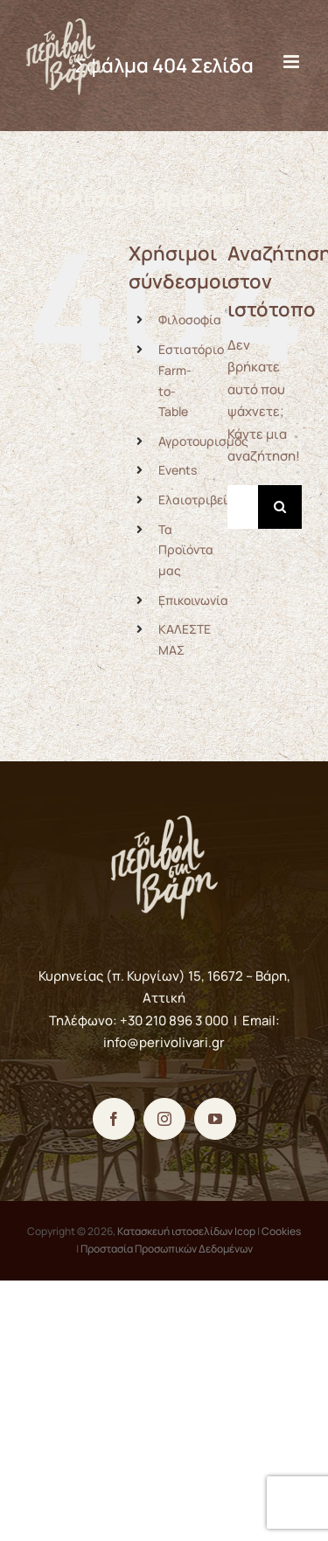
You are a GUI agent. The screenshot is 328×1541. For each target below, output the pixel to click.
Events (177, 470)
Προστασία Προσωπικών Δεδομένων (166, 1248)
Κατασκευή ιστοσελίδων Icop (186, 1231)
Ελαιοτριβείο (196, 499)
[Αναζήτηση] (280, 507)
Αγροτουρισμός (203, 441)
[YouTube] (215, 1119)
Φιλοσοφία (189, 319)
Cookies (281, 1231)
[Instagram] (164, 1119)
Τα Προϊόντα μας (185, 550)
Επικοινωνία (193, 600)
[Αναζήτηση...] (242, 507)
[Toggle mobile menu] (292, 61)
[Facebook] (114, 1119)
